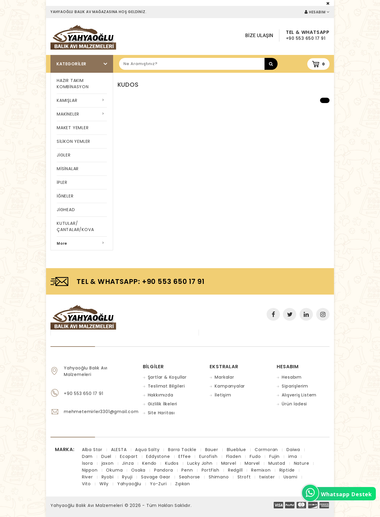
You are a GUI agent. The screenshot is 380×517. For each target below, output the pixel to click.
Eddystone (158, 456)
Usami (290, 477)
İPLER (62, 182)
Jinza (128, 463)
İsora (87, 463)
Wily (104, 484)
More (62, 243)
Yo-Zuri (158, 484)
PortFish (210, 470)
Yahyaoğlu (129, 484)
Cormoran (266, 450)
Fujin (274, 456)
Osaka (138, 470)
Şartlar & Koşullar (167, 377)
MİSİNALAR (68, 169)
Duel (106, 456)
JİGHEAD (66, 210)
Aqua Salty (147, 450)
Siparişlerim (295, 386)
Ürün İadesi (294, 404)
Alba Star (92, 450)
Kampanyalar (230, 386)
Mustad (276, 463)
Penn (187, 470)
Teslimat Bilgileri (166, 386)
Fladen (233, 456)
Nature (301, 463)
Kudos (172, 463)
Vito (86, 484)
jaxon (108, 463)
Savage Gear (155, 477)
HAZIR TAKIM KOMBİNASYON (73, 84)
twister (267, 477)
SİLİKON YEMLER (73, 141)
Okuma (114, 470)
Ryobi (108, 477)
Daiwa (293, 450)
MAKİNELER (68, 114)
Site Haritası (161, 413)
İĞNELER (65, 196)
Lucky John (200, 463)
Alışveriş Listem (299, 395)
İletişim (223, 395)
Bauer (211, 450)
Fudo (255, 456)
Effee (184, 456)
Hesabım (292, 377)
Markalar (224, 377)
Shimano (219, 477)
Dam (87, 456)
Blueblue (236, 450)
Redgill (235, 470)
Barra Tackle (182, 450)
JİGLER (64, 155)
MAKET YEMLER (73, 128)
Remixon (261, 470)
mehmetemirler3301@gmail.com (101, 412)
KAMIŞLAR (67, 100)
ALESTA (119, 450)
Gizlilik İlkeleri (163, 404)
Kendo (149, 463)
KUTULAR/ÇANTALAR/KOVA (75, 226)
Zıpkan (182, 484)
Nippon (90, 470)
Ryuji (127, 477)
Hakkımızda (160, 395)
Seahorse (189, 477)
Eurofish (208, 456)
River (87, 477)
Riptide (287, 470)
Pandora (163, 470)
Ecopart (129, 456)
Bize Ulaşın (259, 35)
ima (292, 456)
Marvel (228, 463)
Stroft (244, 477)
